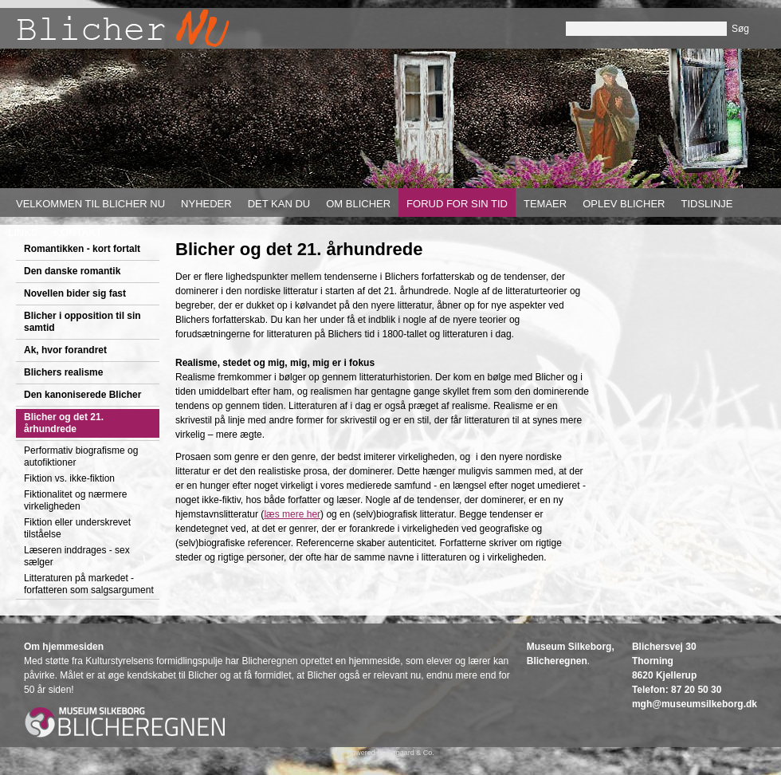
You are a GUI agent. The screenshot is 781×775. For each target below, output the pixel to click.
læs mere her (292, 514)
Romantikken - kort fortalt (82, 248)
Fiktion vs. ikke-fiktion (69, 478)
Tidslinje (706, 204)
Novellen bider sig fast (75, 293)
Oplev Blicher (624, 204)
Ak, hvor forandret (65, 350)
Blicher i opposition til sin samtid (82, 321)
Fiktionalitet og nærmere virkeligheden (75, 500)
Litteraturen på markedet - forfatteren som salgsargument (89, 584)
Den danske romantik (72, 271)
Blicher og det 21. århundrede (64, 423)
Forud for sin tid (457, 204)
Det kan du (279, 204)
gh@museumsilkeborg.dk (699, 704)
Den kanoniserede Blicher (82, 394)
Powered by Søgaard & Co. (390, 753)
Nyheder (206, 204)
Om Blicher (358, 204)
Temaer (545, 204)
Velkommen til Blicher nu (90, 204)
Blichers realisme (63, 372)
